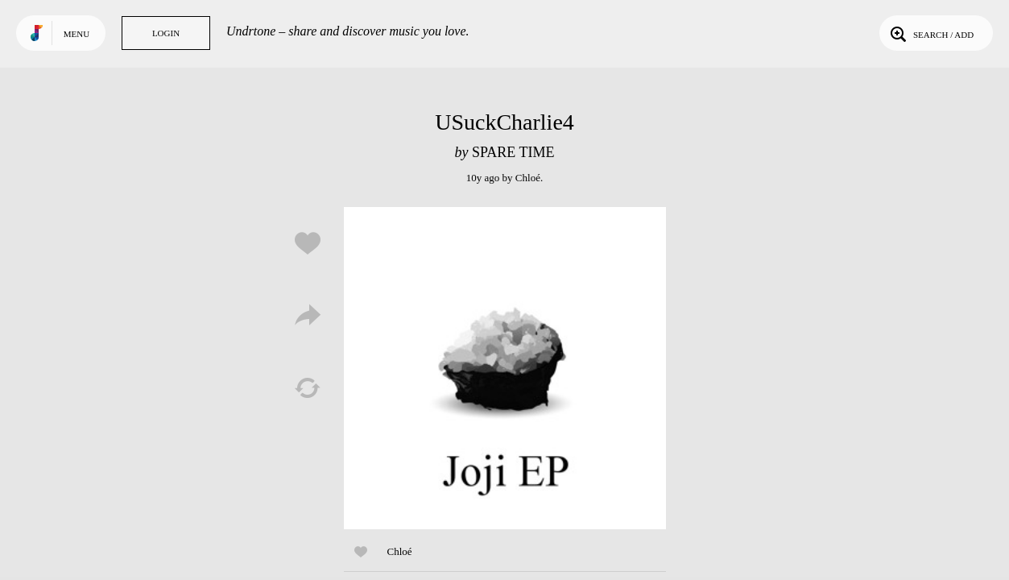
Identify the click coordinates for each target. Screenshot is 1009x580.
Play (505, 368)
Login (166, 33)
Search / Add (930, 33)
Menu (76, 34)
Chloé (527, 178)
